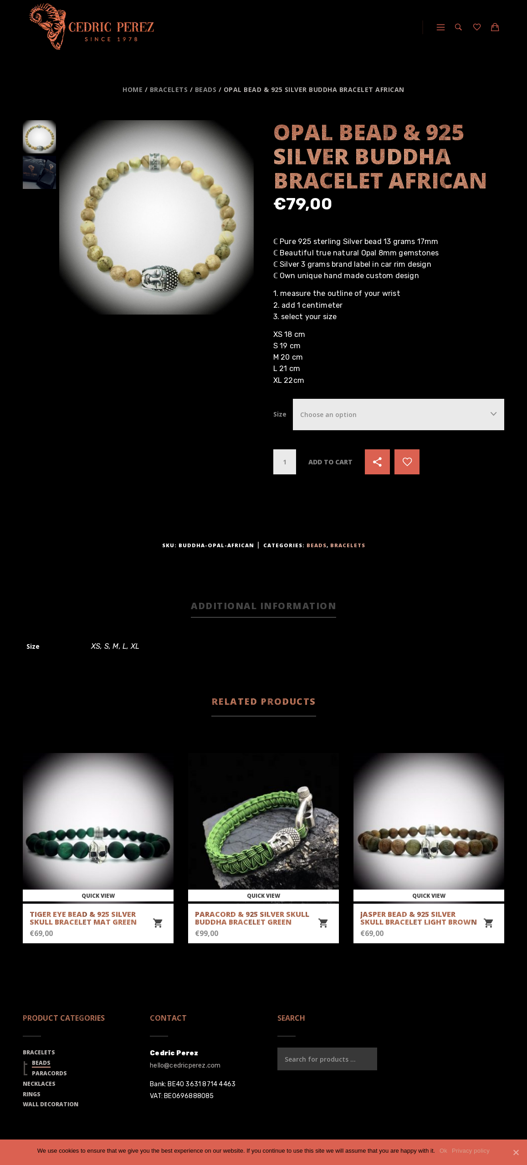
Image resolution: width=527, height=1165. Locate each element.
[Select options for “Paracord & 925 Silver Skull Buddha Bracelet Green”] (323, 923)
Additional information (263, 606)
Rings (32, 1094)
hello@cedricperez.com (185, 1065)
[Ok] (515, 1152)
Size (280, 414)
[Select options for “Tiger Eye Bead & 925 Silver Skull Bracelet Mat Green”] (157, 923)
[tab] (263, 606)
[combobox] (398, 414)
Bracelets (169, 89)
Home (133, 89)
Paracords (49, 1073)
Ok (443, 1150)
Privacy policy (471, 1150)
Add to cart (330, 462)
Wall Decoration (50, 1105)
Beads (206, 89)
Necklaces (39, 1084)
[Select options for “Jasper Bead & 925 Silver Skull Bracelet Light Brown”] (488, 923)
